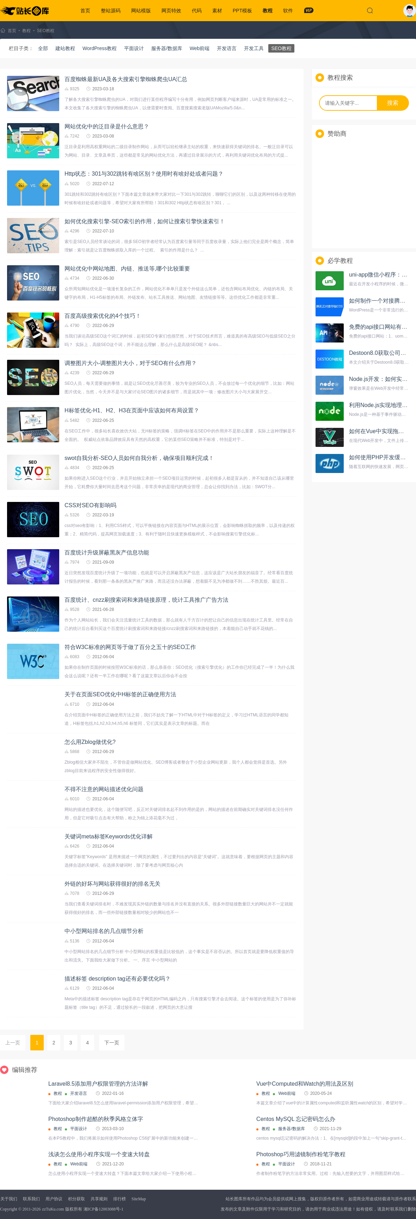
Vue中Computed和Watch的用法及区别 (304, 1084)
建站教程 (65, 48)
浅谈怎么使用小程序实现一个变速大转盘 (99, 1154)
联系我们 (31, 1198)
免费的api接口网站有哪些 (381, 327)
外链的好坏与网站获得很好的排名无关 (112, 884)
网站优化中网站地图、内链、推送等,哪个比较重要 (127, 269)
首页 (85, 10)
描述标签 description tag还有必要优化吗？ (118, 979)
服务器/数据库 (166, 48)
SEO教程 (45, 30)
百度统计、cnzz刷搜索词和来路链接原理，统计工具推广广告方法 (146, 600)
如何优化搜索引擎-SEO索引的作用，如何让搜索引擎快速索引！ (145, 221)
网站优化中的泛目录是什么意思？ (107, 126)
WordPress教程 (99, 48)
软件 (288, 10)
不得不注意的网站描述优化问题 (104, 789)
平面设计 (134, 48)
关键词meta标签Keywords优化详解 (109, 836)
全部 (43, 48)
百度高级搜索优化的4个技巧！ (103, 316)
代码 (197, 10)
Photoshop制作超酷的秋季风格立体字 (95, 1119)
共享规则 (99, 1198)
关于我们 (8, 1198)
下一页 (111, 1042)
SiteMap (138, 1198)
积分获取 (76, 1198)
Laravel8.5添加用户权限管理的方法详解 (98, 1084)
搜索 (392, 103)
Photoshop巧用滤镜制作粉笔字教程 (300, 1154)
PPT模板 (242, 10)
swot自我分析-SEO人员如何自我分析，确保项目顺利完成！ (139, 458)
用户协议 (53, 1198)
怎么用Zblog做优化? (90, 742)
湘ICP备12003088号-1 (103, 1209)
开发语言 (227, 48)
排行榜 (119, 1198)
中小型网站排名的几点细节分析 (104, 931)
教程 (268, 10)
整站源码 (111, 10)
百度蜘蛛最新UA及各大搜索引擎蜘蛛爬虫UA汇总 (126, 79)
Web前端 (200, 48)
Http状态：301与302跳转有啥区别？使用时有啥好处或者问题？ (144, 174)
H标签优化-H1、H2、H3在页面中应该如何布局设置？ (132, 410)
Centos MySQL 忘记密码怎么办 (295, 1119)
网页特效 (171, 10)
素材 (217, 10)
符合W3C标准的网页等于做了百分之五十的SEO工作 (130, 647)
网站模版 (141, 10)
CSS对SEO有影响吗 (90, 505)
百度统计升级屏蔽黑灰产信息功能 (107, 553)
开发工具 (254, 48)
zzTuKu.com (53, 1209)
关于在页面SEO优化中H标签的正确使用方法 (120, 694)
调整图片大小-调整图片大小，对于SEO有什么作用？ (131, 363)
